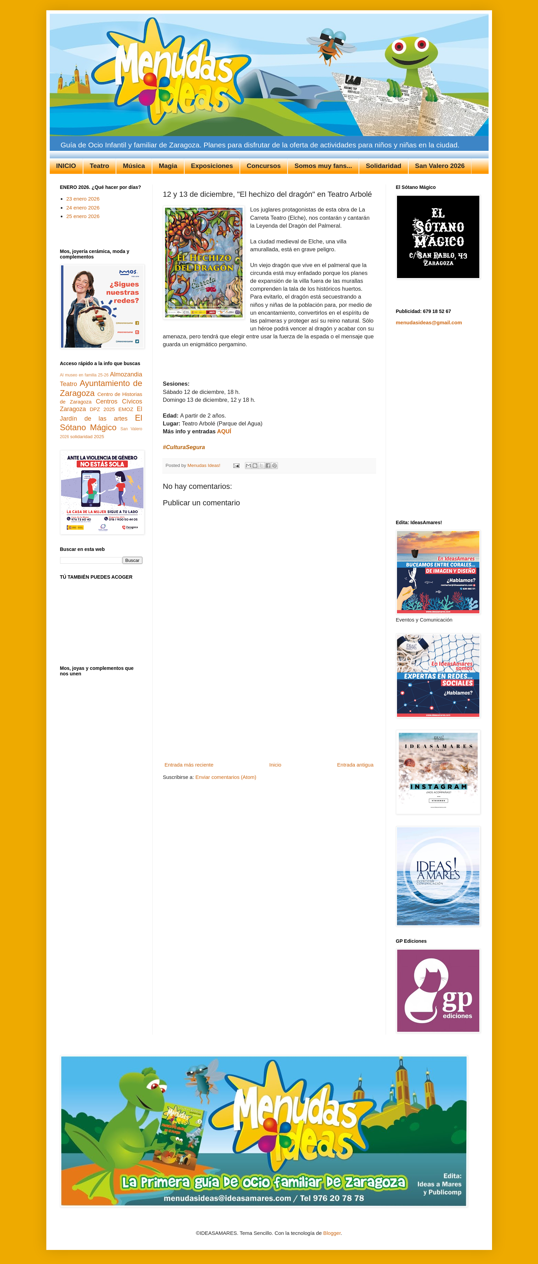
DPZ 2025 (102, 409)
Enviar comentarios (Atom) (226, 777)
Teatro (99, 165)
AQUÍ (224, 431)
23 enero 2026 (83, 199)
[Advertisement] (269, 708)
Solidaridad (383, 165)
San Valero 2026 (440, 165)
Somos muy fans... (323, 165)
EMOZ (125, 409)
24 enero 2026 (83, 207)
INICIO (66, 165)
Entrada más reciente (189, 765)
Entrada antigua (355, 765)
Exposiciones (212, 165)
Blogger (332, 1233)
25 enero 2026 (83, 216)
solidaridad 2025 (87, 436)
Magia (168, 165)
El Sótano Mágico (101, 422)
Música (134, 165)
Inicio (275, 765)
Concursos (264, 165)
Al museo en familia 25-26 (84, 375)
